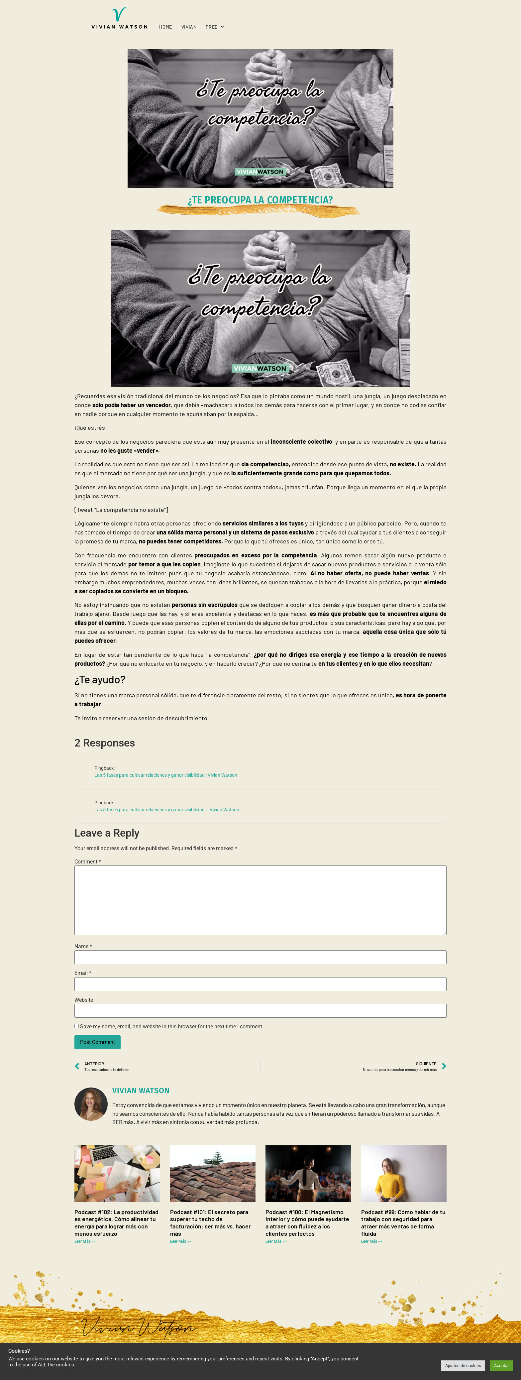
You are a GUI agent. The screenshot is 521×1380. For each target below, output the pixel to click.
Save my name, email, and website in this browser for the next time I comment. (171, 1026)
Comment (87, 861)
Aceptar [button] (501, 1365)
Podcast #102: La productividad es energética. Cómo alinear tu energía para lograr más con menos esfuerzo (116, 1222)
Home (165, 27)
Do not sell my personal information (48, 1372)
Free (215, 27)
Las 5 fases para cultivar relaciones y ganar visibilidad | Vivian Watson (165, 775)
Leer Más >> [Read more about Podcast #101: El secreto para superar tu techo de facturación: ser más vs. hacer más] (180, 1241)
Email (82, 973)
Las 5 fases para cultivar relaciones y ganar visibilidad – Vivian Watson (166, 810)
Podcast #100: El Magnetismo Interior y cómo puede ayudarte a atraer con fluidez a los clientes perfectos (307, 1222)
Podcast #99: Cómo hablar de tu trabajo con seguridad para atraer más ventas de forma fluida (403, 1222)
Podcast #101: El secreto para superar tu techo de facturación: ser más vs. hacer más (210, 1222)
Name (83, 946)
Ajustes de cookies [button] (463, 1365)
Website (83, 1000)
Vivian (189, 27)
